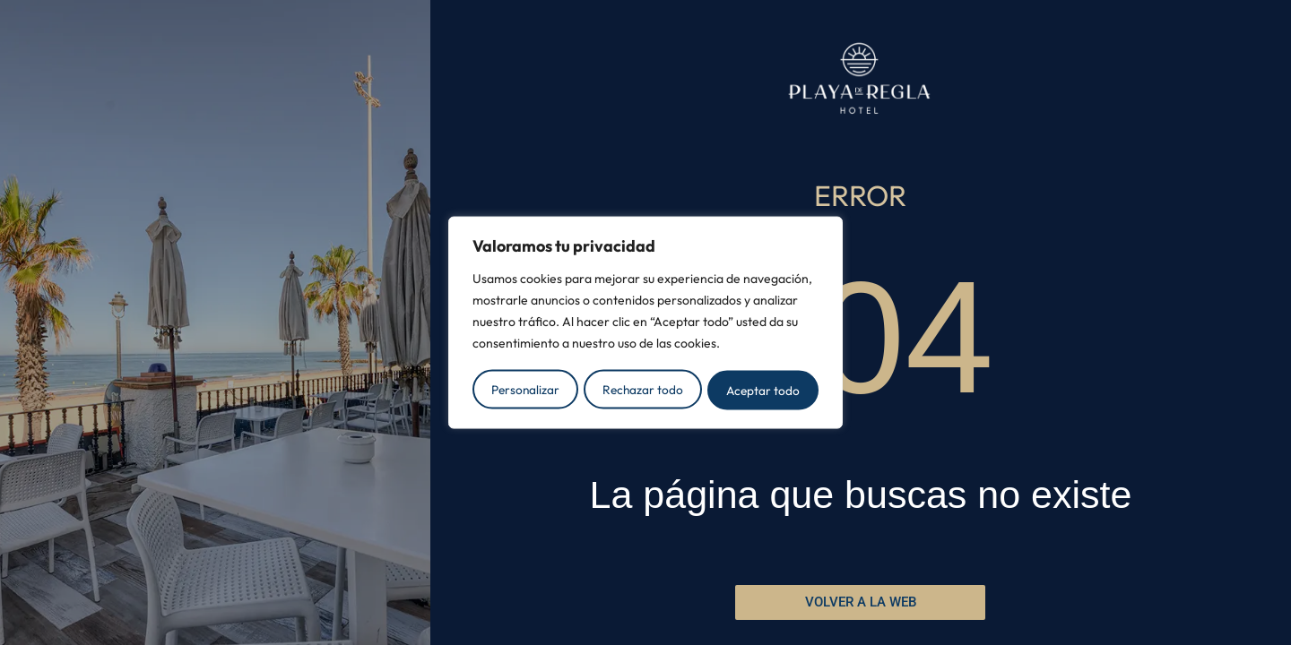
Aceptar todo (763, 389)
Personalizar (524, 389)
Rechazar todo (643, 389)
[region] (645, 322)
